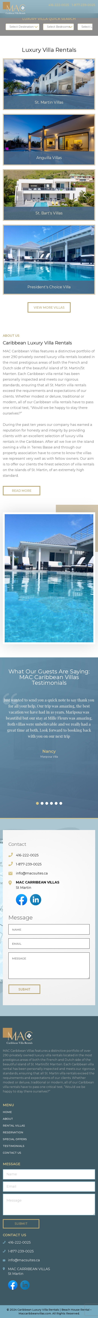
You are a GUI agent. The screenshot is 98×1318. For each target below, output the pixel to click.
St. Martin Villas (49, 102)
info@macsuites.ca (32, 873)
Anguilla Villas (49, 158)
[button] (37, 803)
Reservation (13, 1132)
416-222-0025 (58, 5)
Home (7, 1112)
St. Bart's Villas (49, 213)
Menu (92, 12)
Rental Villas (14, 1125)
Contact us (12, 1152)
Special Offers (15, 1139)
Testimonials (13, 1146)
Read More (21, 491)
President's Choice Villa (49, 287)
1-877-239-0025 (83, 5)
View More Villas (49, 307)
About (8, 1119)
